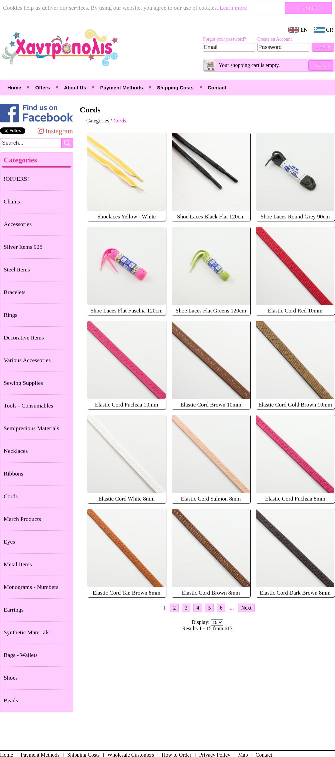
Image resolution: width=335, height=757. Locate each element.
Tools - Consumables (28, 405)
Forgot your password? (224, 39)
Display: (201, 622)
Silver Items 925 (23, 246)
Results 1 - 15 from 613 (207, 628)
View (321, 65)
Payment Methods (121, 87)
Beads (11, 700)
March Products (22, 519)
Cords (11, 496)
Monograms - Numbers (31, 587)
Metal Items (18, 564)
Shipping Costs (175, 87)
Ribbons (13, 473)
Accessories (18, 224)
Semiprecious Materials (31, 428)
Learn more (233, 7)
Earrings (14, 609)
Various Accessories (27, 360)
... (232, 608)
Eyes (9, 541)
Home (14, 87)
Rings (10, 314)
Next (246, 608)
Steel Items (17, 269)
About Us (75, 87)
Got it (308, 7)
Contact (217, 87)
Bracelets (14, 292)
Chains (12, 201)
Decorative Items (24, 337)
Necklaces (16, 451)
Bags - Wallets (21, 655)
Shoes (11, 677)
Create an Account (274, 39)
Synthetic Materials (26, 632)
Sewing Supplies (23, 383)
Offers (42, 87)
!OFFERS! (16, 178)
